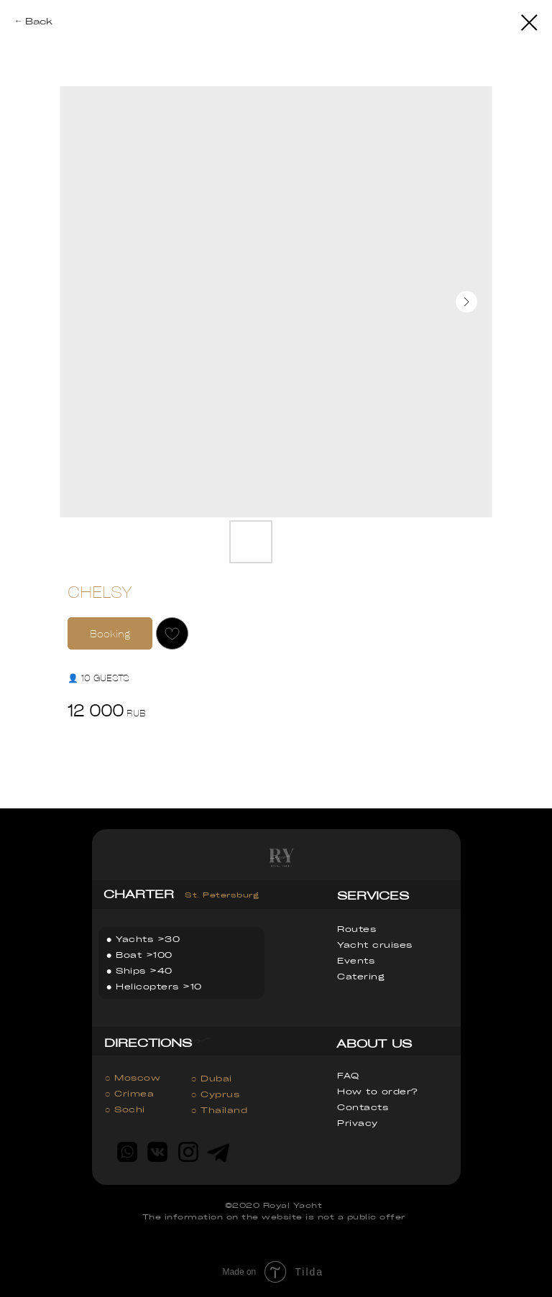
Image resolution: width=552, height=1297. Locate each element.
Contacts (362, 1107)
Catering (361, 976)
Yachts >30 (148, 938)
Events (355, 960)
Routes (356, 928)
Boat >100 (144, 954)
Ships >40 (144, 970)
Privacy (357, 1122)
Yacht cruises (375, 944)
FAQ (348, 1075)
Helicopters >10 (159, 986)
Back (38, 21)
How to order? (377, 1091)
